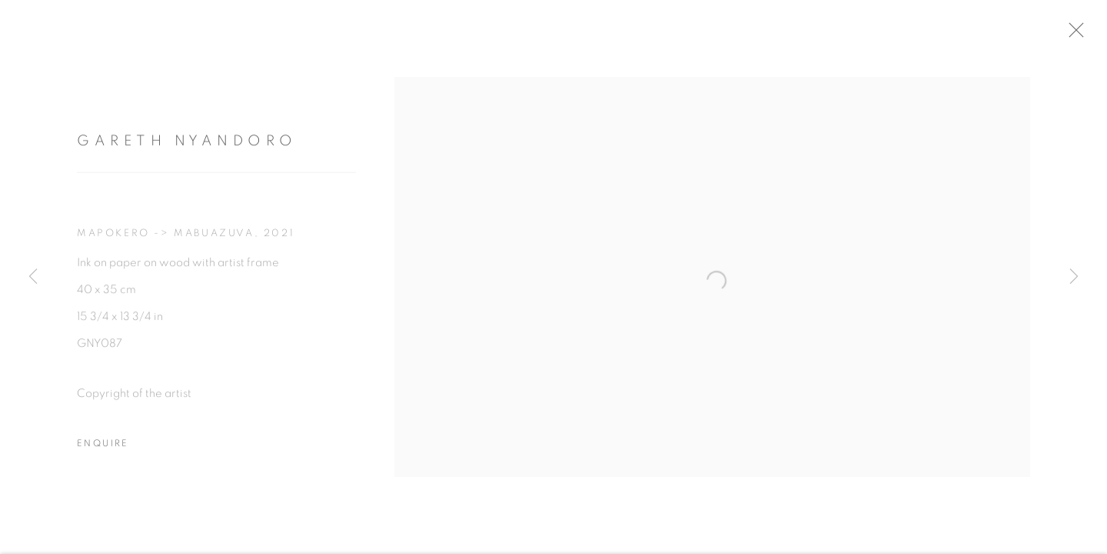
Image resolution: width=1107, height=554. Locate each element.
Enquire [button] (103, 450)
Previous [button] (33, 277)
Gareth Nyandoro (187, 149)
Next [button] (1074, 277)
